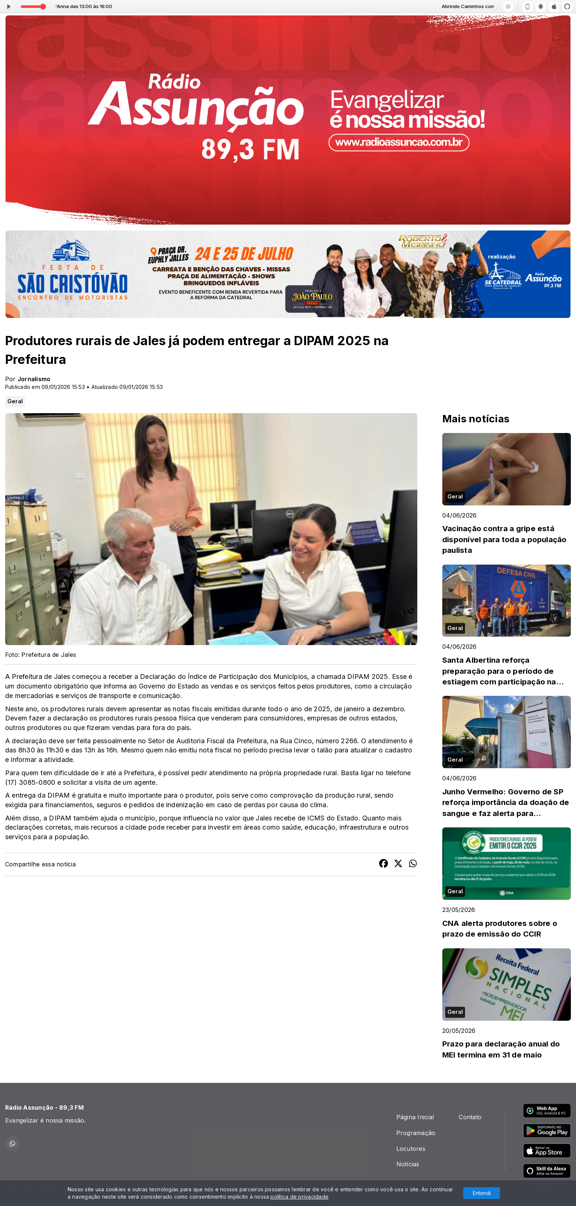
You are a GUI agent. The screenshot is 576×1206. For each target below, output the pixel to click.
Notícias (408, 1164)
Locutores (410, 1148)
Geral (15, 401)
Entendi (482, 1193)
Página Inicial (415, 1117)
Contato (470, 1117)
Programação (416, 1133)
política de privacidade (299, 1197)
